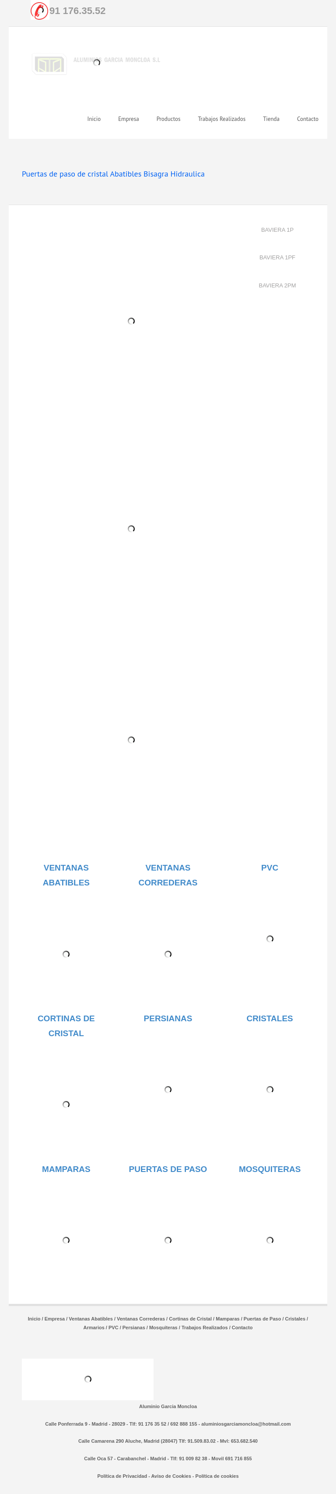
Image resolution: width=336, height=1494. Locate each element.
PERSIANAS (168, 1018)
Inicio (34, 1318)
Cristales (295, 1318)
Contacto (242, 1327)
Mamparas (227, 1318)
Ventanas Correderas (141, 1318)
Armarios (94, 1327)
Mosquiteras (163, 1327)
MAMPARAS (66, 1169)
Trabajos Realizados (205, 1327)
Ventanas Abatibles (90, 1318)
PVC (269, 867)
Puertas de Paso (262, 1318)
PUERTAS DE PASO (168, 1169)
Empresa (55, 1318)
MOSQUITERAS (270, 1169)
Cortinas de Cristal (190, 1318)
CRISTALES (270, 1018)
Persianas (133, 1327)
